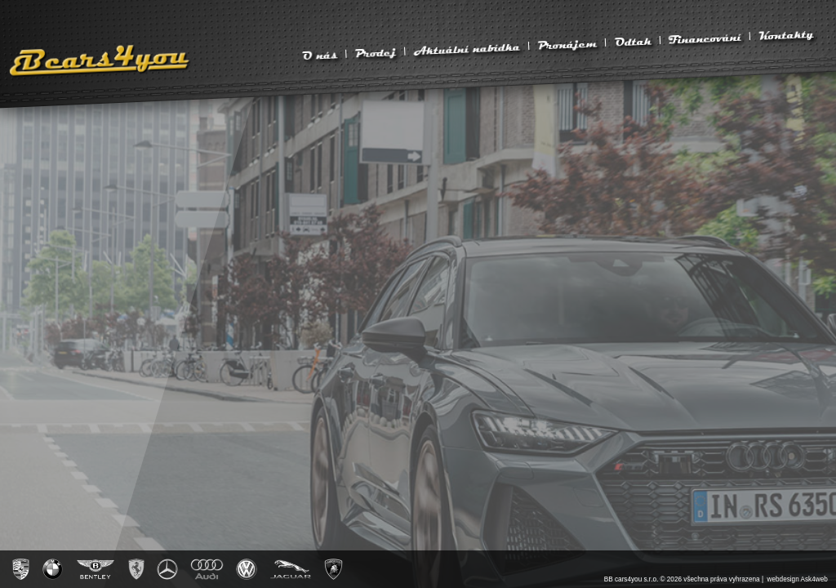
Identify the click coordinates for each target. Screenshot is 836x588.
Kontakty (786, 34)
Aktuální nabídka (466, 49)
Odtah (632, 41)
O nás (319, 55)
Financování (704, 38)
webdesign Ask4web (797, 579)
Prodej (375, 52)
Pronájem (567, 43)
